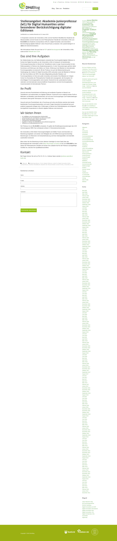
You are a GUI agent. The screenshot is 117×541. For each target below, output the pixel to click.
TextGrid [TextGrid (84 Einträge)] (90, 54)
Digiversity (84, 517)
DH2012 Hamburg (86, 505)
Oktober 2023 (85, 244)
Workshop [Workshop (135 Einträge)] (86, 57)
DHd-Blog (32, 533)
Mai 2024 (84, 232)
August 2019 (85, 332)
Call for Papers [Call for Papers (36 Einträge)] (85, 22)
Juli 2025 (84, 208)
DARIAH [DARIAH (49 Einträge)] (90, 23)
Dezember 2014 (86, 429)
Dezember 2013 (86, 450)
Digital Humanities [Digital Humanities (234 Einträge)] (89, 35)
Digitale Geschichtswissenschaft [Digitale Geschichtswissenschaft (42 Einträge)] (88, 32)
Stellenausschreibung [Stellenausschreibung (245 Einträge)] (93, 50)
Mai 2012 (84, 484)
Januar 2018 (85, 365)
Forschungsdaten (86, 138)
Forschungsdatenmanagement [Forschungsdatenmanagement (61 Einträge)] (92, 42)
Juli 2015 (84, 417)
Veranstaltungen (86, 176)
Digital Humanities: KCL (88, 512)
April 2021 (84, 297)
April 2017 (84, 381)
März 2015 (84, 424)
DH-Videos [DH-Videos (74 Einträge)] (86, 28)
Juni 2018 (84, 356)
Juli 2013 (84, 459)
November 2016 (86, 389)
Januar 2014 (85, 449)
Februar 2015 (85, 426)
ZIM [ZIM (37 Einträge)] (94, 57)
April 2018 (84, 360)
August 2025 (85, 206)
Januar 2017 (85, 386)
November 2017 (86, 368)
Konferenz (84, 146)
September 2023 (86, 246)
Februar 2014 (85, 447)
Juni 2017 (84, 377)
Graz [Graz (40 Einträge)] (93, 43)
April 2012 (84, 485)
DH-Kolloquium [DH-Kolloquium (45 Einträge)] (92, 26)
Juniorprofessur (24, 164)
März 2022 (84, 278)
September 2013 (86, 456)
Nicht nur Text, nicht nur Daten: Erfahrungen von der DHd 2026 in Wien (90, 115)
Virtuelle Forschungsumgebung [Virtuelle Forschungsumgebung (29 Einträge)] (88, 55)
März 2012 (84, 487)
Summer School (86, 169)
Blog (53, 8)
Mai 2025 (84, 211)
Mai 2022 (84, 274)
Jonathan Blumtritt (33, 34)
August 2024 (85, 227)
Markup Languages (87, 150)
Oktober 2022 (85, 265)
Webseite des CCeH (34, 51)
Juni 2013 (84, 461)
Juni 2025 (84, 209)
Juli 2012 (84, 480)
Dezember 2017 (86, 367)
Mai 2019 (84, 337)
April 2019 (84, 339)
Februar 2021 (85, 300)
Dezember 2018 (86, 346)
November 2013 (86, 452)
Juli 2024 (84, 229)
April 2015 (84, 422)
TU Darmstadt (85, 174)
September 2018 (86, 351)
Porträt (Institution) (86, 153)
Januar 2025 (85, 218)
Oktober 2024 (85, 223)
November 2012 (86, 473)
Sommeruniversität (87, 164)
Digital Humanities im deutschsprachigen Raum (29, 6)
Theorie (84, 171)
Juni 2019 (84, 335)
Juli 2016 (84, 396)
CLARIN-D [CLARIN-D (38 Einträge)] (92, 22)
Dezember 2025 (86, 199)
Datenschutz (88, 2)
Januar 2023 (85, 260)
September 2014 (86, 435)
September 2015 (86, 414)
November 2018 (86, 347)
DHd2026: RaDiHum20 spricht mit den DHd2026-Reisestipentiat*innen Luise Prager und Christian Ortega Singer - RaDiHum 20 (89, 94)
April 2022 (84, 276)
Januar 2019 (85, 344)
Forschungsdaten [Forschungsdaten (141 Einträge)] (89, 39)
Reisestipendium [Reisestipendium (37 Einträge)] (86, 47)
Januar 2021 (85, 302)
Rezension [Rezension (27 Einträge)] (93, 47)
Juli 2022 (84, 271)
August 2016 (85, 395)
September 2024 (86, 225)
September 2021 (86, 288)
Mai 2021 (84, 295)
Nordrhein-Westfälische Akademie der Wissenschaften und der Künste (46, 164)
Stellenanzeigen (86, 165)
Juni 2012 (84, 482)
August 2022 (85, 269)
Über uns (59, 8)
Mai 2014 (84, 442)
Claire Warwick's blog (87, 501)
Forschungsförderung (87, 139)
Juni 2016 (84, 398)
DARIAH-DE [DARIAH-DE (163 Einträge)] (88, 25)
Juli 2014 (84, 438)
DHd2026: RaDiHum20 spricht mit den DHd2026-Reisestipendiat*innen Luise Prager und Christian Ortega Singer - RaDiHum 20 (89, 82)
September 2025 (86, 204)
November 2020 (86, 305)
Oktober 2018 (85, 349)
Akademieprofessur (34, 163)
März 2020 (84, 319)
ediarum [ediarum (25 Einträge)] (91, 37)
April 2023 (84, 255)
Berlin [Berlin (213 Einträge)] (94, 20)
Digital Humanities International (90, 508)
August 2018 (85, 353)
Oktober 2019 (85, 328)
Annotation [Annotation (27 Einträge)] (84, 20)
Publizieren (85, 159)
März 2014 (84, 445)
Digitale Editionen (48, 163)
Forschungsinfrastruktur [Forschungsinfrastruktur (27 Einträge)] (87, 43)
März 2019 (84, 340)
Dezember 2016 (86, 388)
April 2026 (84, 192)
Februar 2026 (85, 195)
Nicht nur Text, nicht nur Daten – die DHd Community (89, 99)
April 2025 (84, 213)
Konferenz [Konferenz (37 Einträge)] (92, 44)
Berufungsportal (55, 49)
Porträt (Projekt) (86, 157)
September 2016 (86, 393)
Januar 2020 (85, 323)
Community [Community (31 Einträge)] (84, 23)
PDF (45, 49)
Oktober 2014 (85, 433)
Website (23, 186)
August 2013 (85, 457)
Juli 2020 (84, 312)
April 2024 (84, 234)
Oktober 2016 (85, 391)
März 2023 (84, 257)
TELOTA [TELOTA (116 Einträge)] (92, 52)
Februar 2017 (85, 384)
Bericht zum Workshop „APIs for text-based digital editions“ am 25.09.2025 (88, 74)
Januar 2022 (85, 281)
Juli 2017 (84, 375)
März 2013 (84, 466)
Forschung (84, 134)
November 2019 (86, 326)
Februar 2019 (85, 342)
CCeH (41, 163)
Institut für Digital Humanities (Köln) (61, 163)
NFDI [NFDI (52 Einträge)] (83, 46)
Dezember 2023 (86, 241)
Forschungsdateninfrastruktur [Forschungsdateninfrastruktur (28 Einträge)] (88, 40)
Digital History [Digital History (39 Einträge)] (85, 34)
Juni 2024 (84, 230)
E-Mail (22, 180)
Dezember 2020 (86, 304)
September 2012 (86, 477)
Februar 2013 (85, 468)
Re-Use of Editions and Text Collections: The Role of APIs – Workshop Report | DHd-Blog (90, 69)
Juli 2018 (84, 354)
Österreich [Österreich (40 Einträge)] (85, 58)
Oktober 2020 (85, 307)
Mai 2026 (84, 190)
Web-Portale (85, 179)
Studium (84, 167)
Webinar (84, 181)
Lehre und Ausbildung (87, 148)
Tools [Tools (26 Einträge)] (94, 54)
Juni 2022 (84, 272)
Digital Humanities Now (88, 510)
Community (85, 131)
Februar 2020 (85, 321)
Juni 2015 (84, 419)
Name (22, 175)
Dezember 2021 (86, 283)
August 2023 (85, 248)
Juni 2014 (84, 440)
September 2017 (86, 372)
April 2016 (84, 402)
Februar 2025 (85, 216)
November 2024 (86, 222)
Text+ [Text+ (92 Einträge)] (84, 54)
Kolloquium (85, 145)
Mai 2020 (84, 316)
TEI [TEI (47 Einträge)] (88, 52)
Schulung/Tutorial (86, 162)
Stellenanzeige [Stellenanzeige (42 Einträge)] (94, 49)
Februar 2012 (85, 489)
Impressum (95, 2)
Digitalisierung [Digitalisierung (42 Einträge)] (86, 37)
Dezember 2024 (86, 220)
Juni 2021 (84, 293)
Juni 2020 (84, 314)
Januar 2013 (85, 470)
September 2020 (86, 309)
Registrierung (60, 2)
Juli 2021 (84, 291)
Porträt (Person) (86, 155)
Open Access (85, 152)
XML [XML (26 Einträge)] (92, 57)
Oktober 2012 (85, 475)
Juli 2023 (84, 250)
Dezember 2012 (86, 471)
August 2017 (85, 374)
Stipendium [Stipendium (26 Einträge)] (84, 52)
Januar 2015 (85, 428)
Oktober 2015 (85, 412)
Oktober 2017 (85, 370)
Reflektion (84, 160)
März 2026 (84, 194)
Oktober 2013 (85, 454)
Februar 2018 (85, 363)
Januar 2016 (85, 407)
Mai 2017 (84, 379)
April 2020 (84, 318)
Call (83, 129)
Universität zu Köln (68, 164)
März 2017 (84, 382)
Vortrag (84, 178)
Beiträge (67, 2)
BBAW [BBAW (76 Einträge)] (89, 20)
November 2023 (86, 243)
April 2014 (84, 443)
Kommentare (74, 2)
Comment (23, 191)
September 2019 (86, 330)
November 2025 (86, 201)
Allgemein (24, 163)
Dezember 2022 (86, 262)
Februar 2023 (85, 258)
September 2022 (86, 267)
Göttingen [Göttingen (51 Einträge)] (85, 44)
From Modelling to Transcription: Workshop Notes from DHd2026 (89, 107)
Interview (84, 143)
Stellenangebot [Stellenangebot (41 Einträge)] (86, 49)
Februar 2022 (85, 279)
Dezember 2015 (86, 409)
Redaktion (66, 8)
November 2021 (86, 285)
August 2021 (85, 290)
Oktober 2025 (85, 202)
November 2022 (86, 264)
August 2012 (85, 478)
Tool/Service (85, 172)
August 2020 (85, 311)
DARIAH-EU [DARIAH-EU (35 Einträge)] (85, 26)
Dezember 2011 (86, 492)
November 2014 (86, 431)
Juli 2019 (84, 333)
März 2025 (84, 215)
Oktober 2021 (85, 286)
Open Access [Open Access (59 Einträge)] (90, 46)
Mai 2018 (84, 358)
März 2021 (84, 298)
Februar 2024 (85, 237)
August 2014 (85, 436)
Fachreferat (85, 132)
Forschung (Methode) (87, 136)
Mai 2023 (84, 253)
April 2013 (84, 464)
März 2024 (84, 236)
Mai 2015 (84, 421)
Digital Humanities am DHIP (89, 507)
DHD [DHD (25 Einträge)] (91, 28)
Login (55, 2)
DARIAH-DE (81, 2)
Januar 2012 (85, 491)
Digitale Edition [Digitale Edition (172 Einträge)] (89, 29)
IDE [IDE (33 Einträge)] (89, 44)
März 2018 (84, 361)
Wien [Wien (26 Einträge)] (97, 55)
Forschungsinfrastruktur (88, 141)
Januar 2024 (85, 239)
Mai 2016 (84, 400)
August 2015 (85, 416)
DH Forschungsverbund (88, 503)
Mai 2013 (84, 463)
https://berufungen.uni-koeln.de (52, 143)
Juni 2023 (84, 251)
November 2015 (86, 410)
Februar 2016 (85, 405)
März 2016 (84, 403)
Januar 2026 (85, 197)
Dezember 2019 (86, 325)
